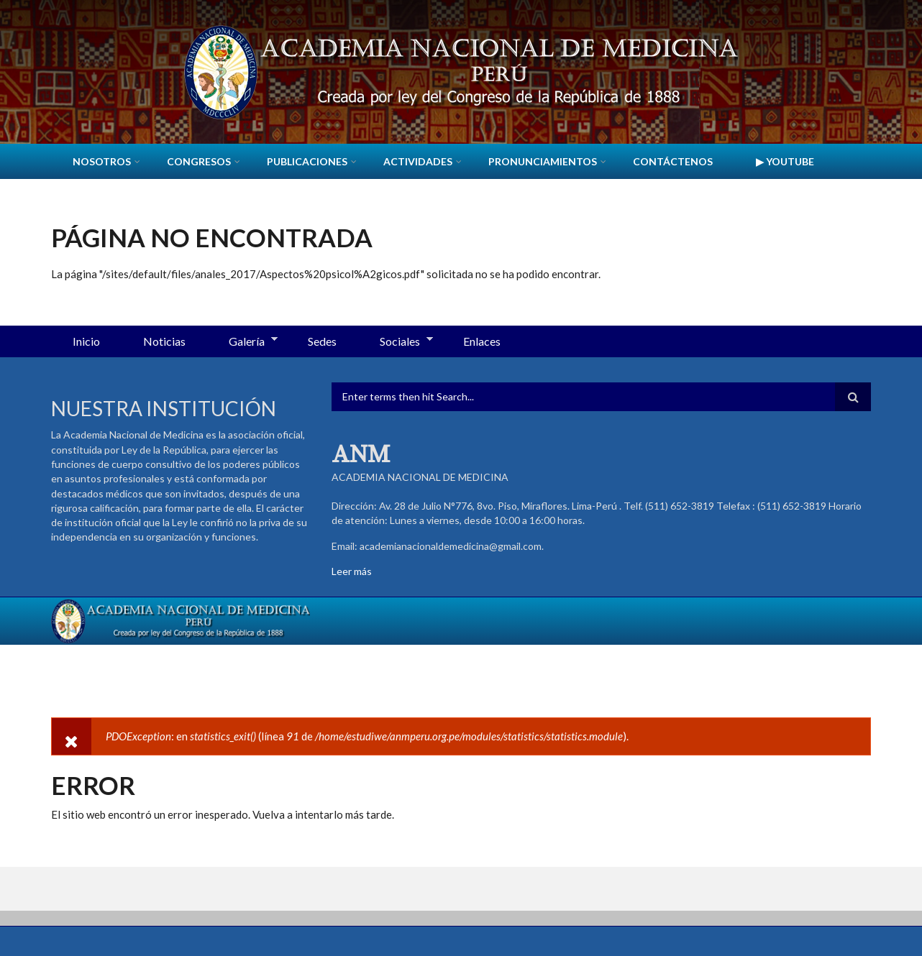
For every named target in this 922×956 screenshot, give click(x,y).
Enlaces (482, 341)
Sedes (322, 341)
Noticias (164, 341)
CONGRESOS (199, 161)
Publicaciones (307, 161)
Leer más (352, 571)
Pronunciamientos (542, 161)
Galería (242, 342)
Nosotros (102, 161)
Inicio (86, 341)
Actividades (417, 161)
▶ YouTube (785, 161)
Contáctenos (673, 161)
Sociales (395, 342)
